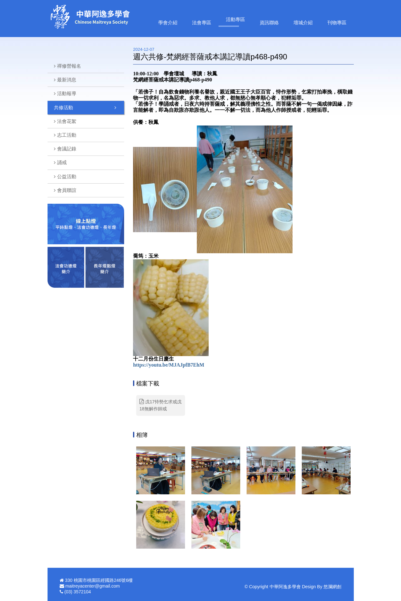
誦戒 (62, 162)
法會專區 (201, 22)
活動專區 (235, 19)
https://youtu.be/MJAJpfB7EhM (168, 365)
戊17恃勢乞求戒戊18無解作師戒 (160, 405)
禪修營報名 (69, 66)
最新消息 (66, 79)
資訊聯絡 (269, 22)
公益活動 (66, 176)
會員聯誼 (66, 190)
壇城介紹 (303, 22)
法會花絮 (66, 121)
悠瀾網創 (332, 586)
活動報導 (66, 93)
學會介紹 (167, 22)
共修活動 (63, 107)
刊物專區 (336, 22)
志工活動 (66, 135)
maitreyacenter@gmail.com (92, 586)
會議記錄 (66, 148)
